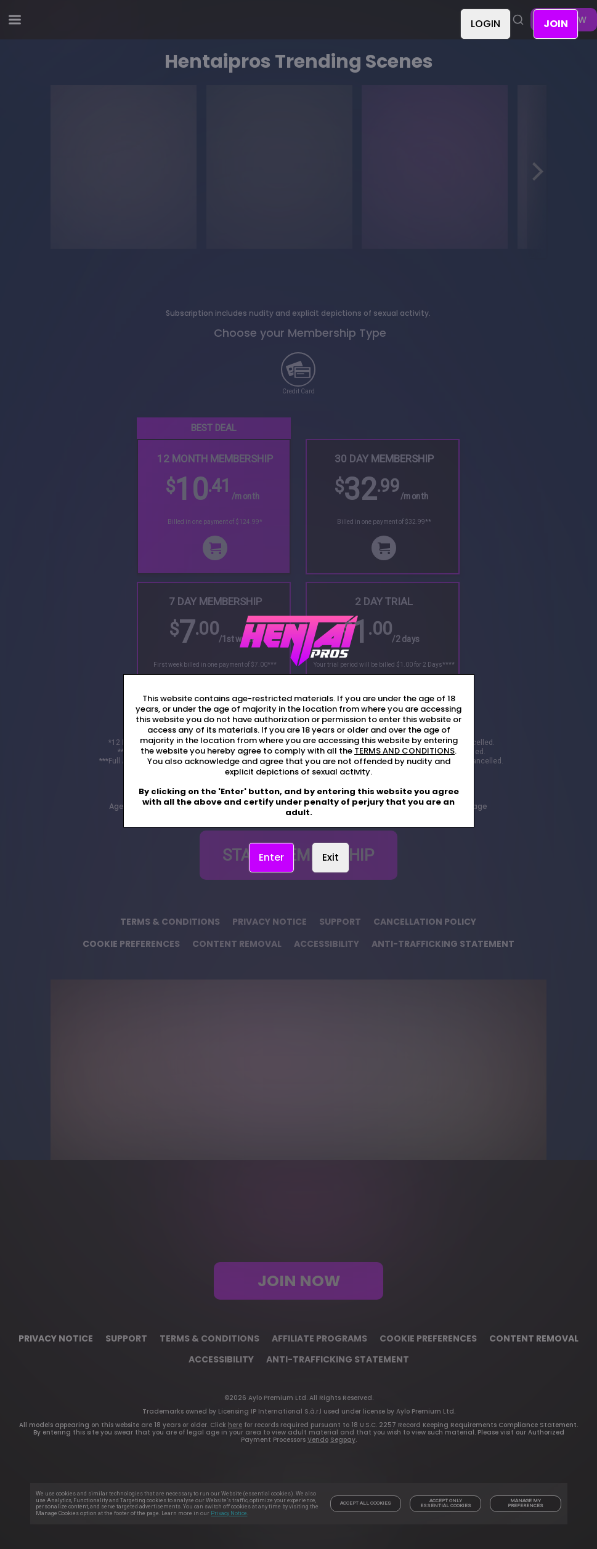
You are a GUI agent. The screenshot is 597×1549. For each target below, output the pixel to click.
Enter (271, 857)
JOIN (555, 24)
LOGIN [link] (485, 24)
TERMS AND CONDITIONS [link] (404, 751)
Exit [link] (330, 857)
